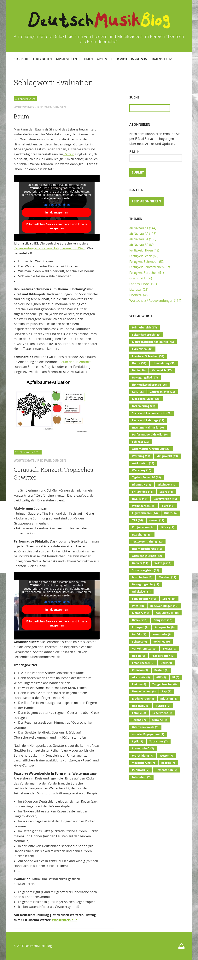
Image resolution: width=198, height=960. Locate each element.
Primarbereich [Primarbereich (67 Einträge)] (144, 327)
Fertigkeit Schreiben (143, 261)
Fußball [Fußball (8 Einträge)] (163, 706)
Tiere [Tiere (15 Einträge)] (168, 506)
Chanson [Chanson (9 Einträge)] (140, 670)
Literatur (135, 289)
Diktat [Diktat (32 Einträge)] (139, 363)
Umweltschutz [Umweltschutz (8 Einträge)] (144, 691)
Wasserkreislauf (64, 920)
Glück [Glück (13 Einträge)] (167, 527)
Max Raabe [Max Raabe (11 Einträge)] (142, 577)
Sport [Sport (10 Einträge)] (169, 599)
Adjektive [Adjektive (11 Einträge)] (141, 592)
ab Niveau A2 (138, 234)
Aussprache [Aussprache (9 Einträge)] (165, 627)
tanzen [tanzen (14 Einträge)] (156, 520)
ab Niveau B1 (138, 239)
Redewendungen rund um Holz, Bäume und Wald (49, 248)
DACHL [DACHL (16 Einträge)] (139, 499)
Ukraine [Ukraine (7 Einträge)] (159, 720)
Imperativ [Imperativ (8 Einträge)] (140, 706)
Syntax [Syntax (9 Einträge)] (169, 649)
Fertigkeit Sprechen (143, 272)
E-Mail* (155, 155)
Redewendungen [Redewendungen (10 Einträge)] (164, 606)
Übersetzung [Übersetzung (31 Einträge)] (164, 363)
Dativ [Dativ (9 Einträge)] (166, 663)
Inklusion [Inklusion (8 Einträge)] (168, 699)
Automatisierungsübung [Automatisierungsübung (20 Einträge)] (151, 449)
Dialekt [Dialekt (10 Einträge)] (139, 620)
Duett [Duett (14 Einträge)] (171, 513)
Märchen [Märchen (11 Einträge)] (167, 577)
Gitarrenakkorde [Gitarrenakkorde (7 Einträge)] (145, 727)
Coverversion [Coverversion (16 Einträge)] (165, 499)
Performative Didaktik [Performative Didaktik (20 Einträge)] (150, 434)
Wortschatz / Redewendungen (151, 300)
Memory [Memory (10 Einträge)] (140, 613)
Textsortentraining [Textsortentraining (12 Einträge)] (147, 542)
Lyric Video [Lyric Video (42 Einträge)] (142, 349)
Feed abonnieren (146, 201)
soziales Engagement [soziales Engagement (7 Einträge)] (148, 734)
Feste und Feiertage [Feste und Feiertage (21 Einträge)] (148, 420)
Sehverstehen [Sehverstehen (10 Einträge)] (144, 599)
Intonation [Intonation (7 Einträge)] (141, 777)
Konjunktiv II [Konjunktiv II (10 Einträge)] (167, 613)
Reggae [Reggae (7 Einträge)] (168, 763)
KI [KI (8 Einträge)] (175, 677)
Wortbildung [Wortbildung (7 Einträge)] (142, 756)
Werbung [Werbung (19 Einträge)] (141, 456)
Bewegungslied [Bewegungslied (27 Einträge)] (145, 377)
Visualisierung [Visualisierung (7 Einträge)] (143, 763)
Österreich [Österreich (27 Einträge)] (162, 370)
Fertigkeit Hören (141, 250)
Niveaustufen (66, 59)
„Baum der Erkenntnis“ (74, 362)
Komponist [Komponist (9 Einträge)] (162, 634)
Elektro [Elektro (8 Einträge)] (139, 684)
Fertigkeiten (42, 59)
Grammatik (137, 278)
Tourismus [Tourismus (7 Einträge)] (158, 741)
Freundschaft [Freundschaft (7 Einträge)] (143, 748)
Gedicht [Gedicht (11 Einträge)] (140, 563)
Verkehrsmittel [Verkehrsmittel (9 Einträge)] (144, 649)
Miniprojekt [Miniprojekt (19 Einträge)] (167, 456)
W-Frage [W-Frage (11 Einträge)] (162, 563)
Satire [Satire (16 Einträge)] (166, 492)
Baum (21, 116)
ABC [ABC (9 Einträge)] (161, 677)
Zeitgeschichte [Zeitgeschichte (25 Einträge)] (162, 392)
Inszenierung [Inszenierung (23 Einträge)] (143, 406)
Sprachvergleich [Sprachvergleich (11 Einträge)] (145, 570)
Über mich (119, 59)
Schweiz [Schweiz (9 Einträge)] (139, 642)
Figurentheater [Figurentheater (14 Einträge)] (145, 513)
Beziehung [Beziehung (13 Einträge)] (142, 535)
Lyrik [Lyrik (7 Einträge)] (137, 741)
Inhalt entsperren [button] (56, 212)
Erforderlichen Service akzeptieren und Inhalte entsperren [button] (56, 226)
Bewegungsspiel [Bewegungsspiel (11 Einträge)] (145, 584)
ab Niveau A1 (138, 228)
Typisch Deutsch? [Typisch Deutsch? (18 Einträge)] (146, 477)
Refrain (68, 154)
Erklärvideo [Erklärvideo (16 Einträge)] (142, 492)
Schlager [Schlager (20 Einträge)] (140, 442)
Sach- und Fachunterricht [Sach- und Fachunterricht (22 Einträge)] (152, 413)
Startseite (21, 59)
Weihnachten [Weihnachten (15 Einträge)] (143, 506)
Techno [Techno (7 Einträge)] (139, 720)
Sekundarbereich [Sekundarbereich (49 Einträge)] (146, 335)
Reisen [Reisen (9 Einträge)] (138, 656)
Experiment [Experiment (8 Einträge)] (162, 713)
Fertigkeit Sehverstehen (146, 267)
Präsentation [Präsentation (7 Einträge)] (166, 770)
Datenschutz (162, 59)
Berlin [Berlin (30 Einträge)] (139, 370)
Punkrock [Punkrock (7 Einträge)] (140, 770)
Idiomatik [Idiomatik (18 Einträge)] (141, 484)
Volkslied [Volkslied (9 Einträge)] (161, 642)
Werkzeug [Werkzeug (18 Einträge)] (141, 470)
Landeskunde (139, 284)
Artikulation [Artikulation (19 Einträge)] (143, 463)
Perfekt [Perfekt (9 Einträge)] (139, 634)
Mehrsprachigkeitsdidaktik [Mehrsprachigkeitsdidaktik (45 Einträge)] (153, 342)
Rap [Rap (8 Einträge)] (166, 691)
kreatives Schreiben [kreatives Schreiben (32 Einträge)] (148, 356)
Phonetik (135, 295)
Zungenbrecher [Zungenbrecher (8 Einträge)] (164, 684)
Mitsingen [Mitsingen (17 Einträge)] (166, 484)
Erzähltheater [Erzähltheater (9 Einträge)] (143, 663)
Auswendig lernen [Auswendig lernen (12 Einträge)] (147, 556)
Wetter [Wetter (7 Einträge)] (166, 756)
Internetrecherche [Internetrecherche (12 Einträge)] (147, 549)
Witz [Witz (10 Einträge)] (138, 606)
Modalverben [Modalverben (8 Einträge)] (143, 699)
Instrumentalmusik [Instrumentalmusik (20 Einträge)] (148, 427)
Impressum (139, 59)
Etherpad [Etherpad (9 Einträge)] (140, 627)
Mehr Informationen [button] (57, 205)
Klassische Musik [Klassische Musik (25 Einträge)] (146, 399)
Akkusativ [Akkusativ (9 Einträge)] (141, 677)
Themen (87, 59)
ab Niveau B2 (138, 245)
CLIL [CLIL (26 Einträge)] (138, 392)
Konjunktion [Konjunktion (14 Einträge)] (143, 527)
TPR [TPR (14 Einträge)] (137, 520)
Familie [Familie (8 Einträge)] (139, 713)
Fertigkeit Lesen (140, 256)
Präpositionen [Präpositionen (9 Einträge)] (162, 656)
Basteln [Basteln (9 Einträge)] (161, 670)
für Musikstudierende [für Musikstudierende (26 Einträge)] (149, 385)
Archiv (102, 59)
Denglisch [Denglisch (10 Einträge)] (163, 620)
